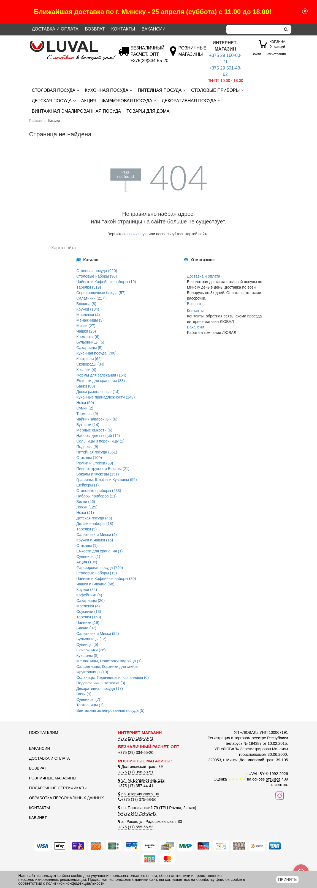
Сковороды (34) (90, 364)
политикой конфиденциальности (75, 883)
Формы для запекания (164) (101, 375)
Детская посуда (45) (94, 518)
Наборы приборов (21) (96, 496)
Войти (256, 54)
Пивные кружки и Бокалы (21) (102, 468)
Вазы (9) (83, 694)
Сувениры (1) (88, 556)
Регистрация (276, 54)
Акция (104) (86, 562)
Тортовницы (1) (90, 705)
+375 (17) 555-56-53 (135, 827)
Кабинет (38, 817)
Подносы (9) (87, 446)
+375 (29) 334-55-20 (135, 752)
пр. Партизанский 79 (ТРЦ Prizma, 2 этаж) (157, 808)
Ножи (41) (85, 512)
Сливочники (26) (90, 650)
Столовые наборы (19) (96, 573)
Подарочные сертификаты (58, 788)
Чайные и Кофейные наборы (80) (106, 578)
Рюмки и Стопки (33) (94, 463)
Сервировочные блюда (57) (101, 293)
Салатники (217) (90, 298)
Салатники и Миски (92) (97, 633)
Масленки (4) (88, 314)
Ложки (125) (86, 507)
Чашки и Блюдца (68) (95, 584)
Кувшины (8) (87, 655)
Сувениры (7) (88, 699)
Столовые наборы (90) (96, 276)
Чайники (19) (87, 622)
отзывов (273, 779)
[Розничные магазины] (192, 54)
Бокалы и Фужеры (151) (97, 474)
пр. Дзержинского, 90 (138, 794)
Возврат (95, 29)
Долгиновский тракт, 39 (140, 766)
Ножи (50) (85, 402)
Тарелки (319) (88, 287)
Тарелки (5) (86, 529)
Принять (287, 879)
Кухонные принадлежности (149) (105, 397)
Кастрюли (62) (89, 358)
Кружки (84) (86, 589)
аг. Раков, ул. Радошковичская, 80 (150, 821)
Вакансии (154, 29)
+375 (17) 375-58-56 (137, 799)
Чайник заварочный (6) (96, 419)
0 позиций (277, 44)
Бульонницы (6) (90, 342)
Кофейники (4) (89, 595)
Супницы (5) (87, 644)
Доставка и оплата (55, 29)
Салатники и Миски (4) (96, 534)
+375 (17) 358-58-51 (135, 772)
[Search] (253, 29)
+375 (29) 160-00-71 (135, 738)
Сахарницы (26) (90, 600)
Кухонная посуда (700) (96, 353)
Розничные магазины (52, 778)
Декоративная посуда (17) (99, 688)
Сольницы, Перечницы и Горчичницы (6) (112, 677)
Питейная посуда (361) (96, 452)
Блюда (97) (86, 628)
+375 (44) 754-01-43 (137, 813)
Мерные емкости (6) (94, 430)
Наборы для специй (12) (98, 435)
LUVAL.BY (255, 773)
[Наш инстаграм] (279, 795)
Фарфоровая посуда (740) (99, 567)
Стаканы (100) (89, 457)
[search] (286, 29)
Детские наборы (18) (94, 523)
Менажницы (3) (90, 320)
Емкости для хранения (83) (100, 380)
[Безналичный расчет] (149, 60)
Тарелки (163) (88, 617)
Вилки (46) (85, 501)
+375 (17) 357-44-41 (135, 786)
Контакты (123, 29)
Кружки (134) (87, 309)
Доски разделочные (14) (98, 391)
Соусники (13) (88, 611)
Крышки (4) (86, 369)
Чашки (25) (86, 331)
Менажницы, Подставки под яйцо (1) (109, 661)
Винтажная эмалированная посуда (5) (110, 710)
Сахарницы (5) (89, 347)
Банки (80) (85, 386)
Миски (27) (85, 325)
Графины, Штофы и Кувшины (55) (106, 479)
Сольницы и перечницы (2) (100, 441)
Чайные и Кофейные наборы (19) (106, 282)
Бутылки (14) (87, 424)
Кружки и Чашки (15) (94, 540)
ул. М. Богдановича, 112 (141, 780)
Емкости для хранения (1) (99, 551)
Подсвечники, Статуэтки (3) (100, 683)
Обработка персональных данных (66, 798)
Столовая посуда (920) (96, 271)
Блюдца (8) (86, 303)
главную (140, 234)
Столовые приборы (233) (98, 490)
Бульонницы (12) (91, 639)
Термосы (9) (87, 413)
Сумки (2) (84, 408)
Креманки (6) (87, 336)
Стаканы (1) (86, 545)
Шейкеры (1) (87, 485)
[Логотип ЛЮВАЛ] (69, 43)
